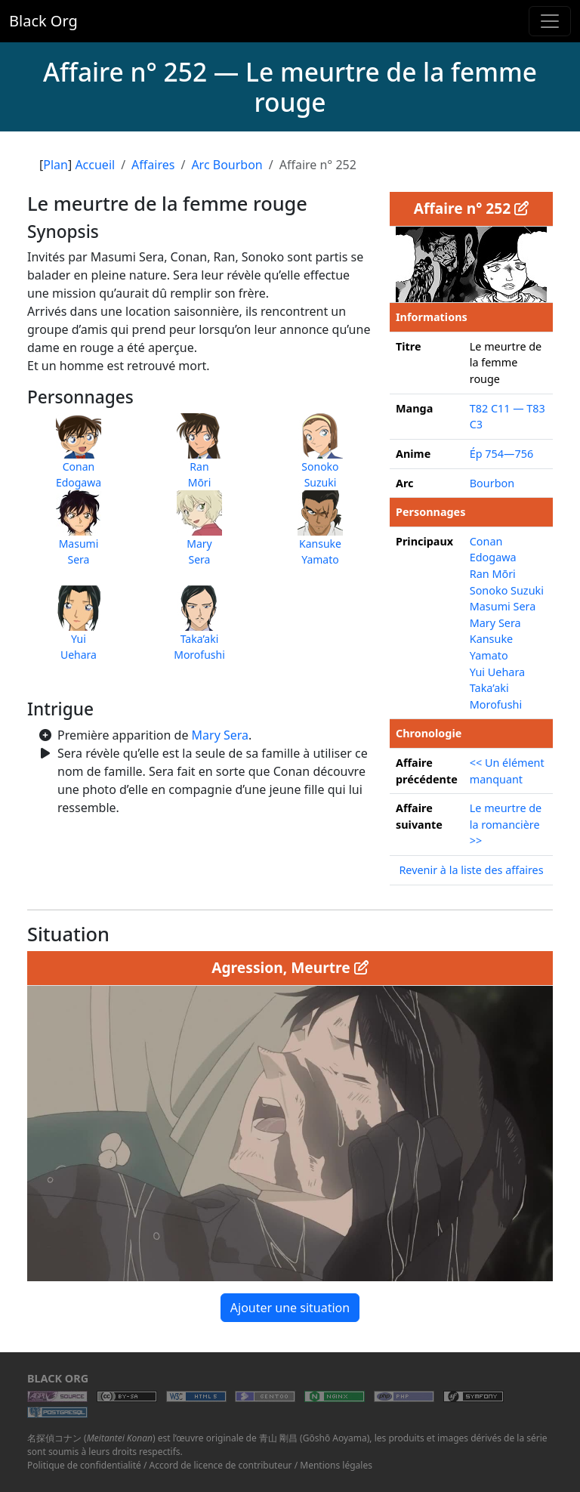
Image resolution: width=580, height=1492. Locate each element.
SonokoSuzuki (320, 459)
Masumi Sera (503, 606)
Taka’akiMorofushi (199, 631)
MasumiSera (78, 536)
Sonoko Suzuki (507, 590)
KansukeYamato (320, 536)
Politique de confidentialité (84, 1465)
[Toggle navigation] (550, 21)
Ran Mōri (493, 574)
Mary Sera (220, 735)
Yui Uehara (497, 672)
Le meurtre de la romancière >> (505, 824)
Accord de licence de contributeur (221, 1465)
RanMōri (199, 459)
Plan (55, 164)
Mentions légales (336, 1465)
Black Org (43, 21)
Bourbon (492, 483)
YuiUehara (78, 631)
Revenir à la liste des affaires (471, 870)
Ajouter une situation (290, 1307)
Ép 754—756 (501, 453)
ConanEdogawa (78, 459)
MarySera (199, 536)
